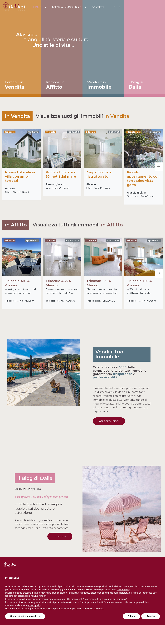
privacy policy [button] (34, 605)
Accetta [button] (150, 616)
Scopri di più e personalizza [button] (25, 616)
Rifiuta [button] (131, 616)
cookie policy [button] (123, 589)
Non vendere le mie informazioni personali (105, 599)
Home (37, 7)
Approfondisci (130, 421)
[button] (159, 166)
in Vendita (116, 116)
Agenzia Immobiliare (66, 7)
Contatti (98, 7)
